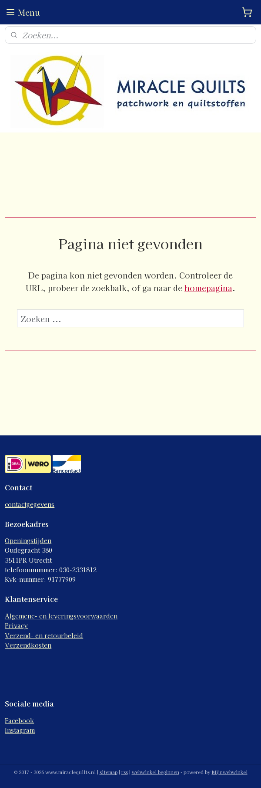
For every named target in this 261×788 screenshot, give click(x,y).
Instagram (20, 730)
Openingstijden (28, 540)
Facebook (19, 720)
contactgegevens (29, 504)
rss (124, 771)
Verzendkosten (28, 645)
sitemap (108, 771)
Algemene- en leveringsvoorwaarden (61, 615)
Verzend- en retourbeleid (44, 635)
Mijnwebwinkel (230, 771)
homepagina (208, 287)
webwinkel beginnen (155, 771)
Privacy (16, 625)
